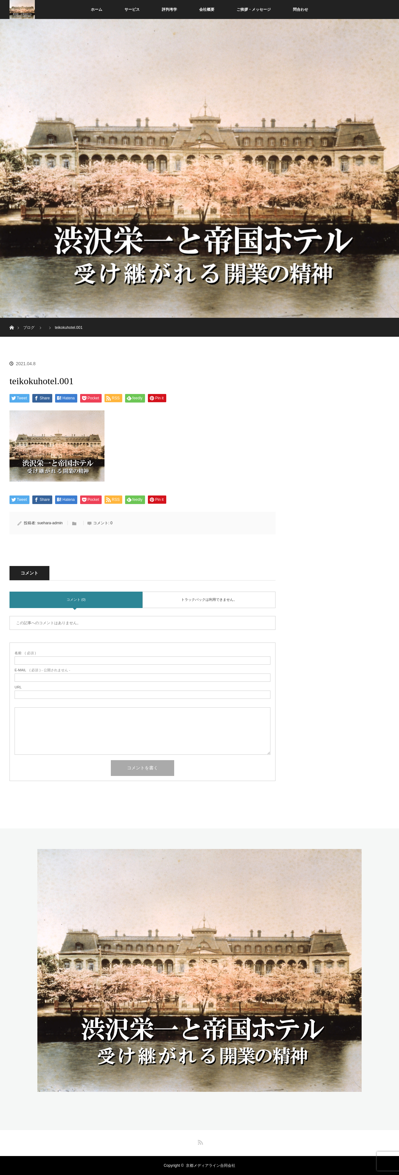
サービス (132, 9)
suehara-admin (50, 523)
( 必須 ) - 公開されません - (42, 670)
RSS (199, 1141)
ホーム (96, 9)
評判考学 (169, 9)
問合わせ (300, 9)
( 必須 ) (25, 653)
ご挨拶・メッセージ (254, 9)
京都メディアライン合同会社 (210, 1165)
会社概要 (206, 9)
